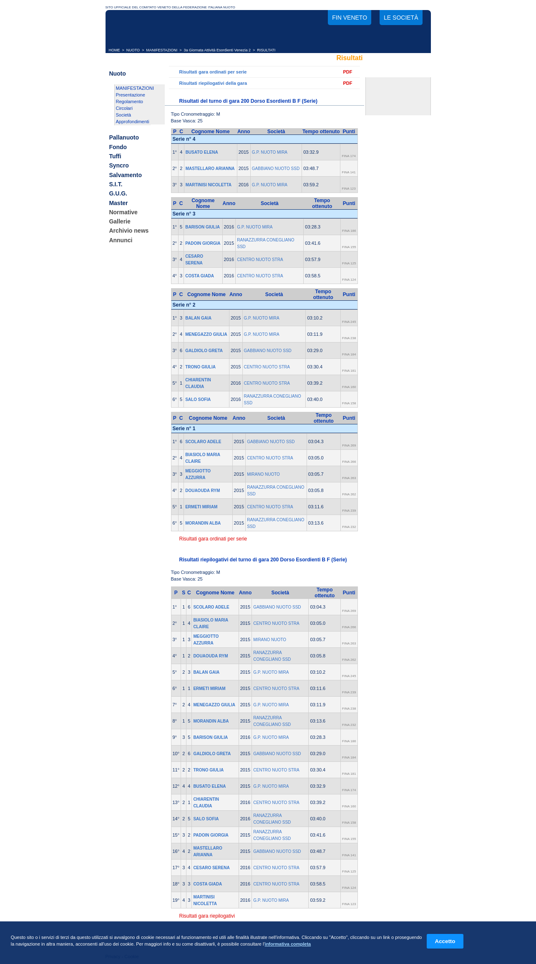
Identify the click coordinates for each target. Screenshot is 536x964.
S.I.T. (115, 184)
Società (123, 114)
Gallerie (119, 221)
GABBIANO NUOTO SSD (275, 168)
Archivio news (128, 231)
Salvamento (125, 175)
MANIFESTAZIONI (161, 50)
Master (118, 203)
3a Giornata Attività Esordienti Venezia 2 (217, 50)
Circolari (124, 108)
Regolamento (129, 101)
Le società (401, 17)
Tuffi (115, 156)
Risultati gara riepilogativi (207, 916)
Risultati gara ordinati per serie (213, 71)
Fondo (118, 147)
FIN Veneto (349, 17)
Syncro (118, 165)
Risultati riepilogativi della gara (213, 83)
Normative (123, 212)
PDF (347, 71)
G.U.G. (118, 193)
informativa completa (288, 943)
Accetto (445, 941)
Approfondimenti (132, 121)
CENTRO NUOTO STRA (260, 259)
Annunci (120, 240)
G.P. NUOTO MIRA (269, 152)
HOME (114, 50)
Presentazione (130, 94)
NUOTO (133, 50)
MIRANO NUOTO (263, 474)
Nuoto (117, 73)
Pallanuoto (124, 137)
